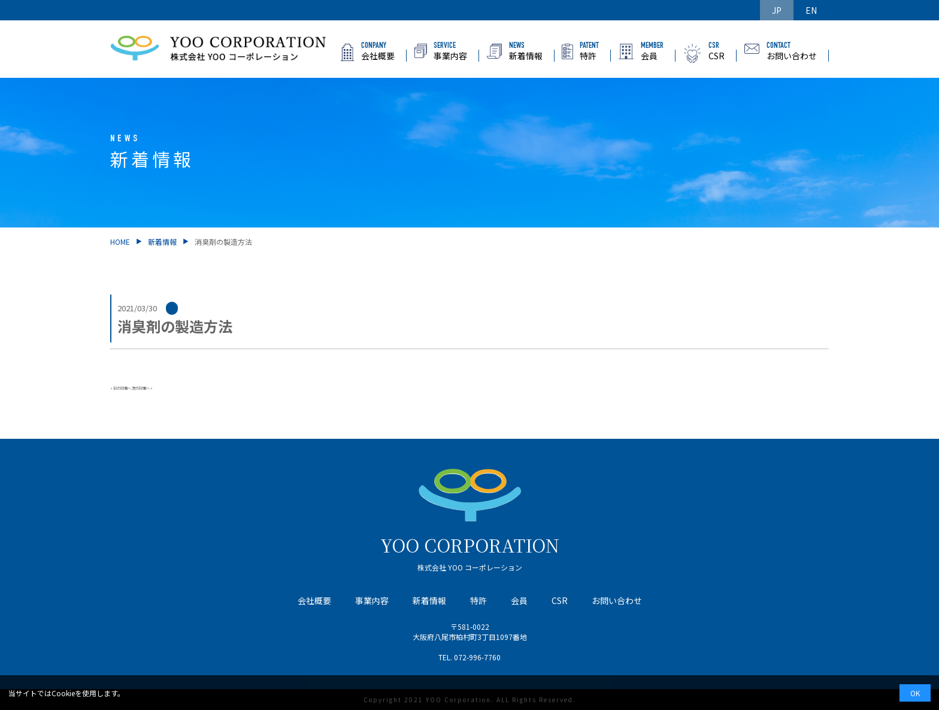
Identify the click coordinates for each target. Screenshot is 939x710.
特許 (478, 600)
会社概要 (314, 600)
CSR (560, 600)
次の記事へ (141, 388)
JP (777, 10)
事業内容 (372, 600)
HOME (120, 241)
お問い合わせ (617, 600)
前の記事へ (122, 388)
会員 (519, 600)
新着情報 (162, 241)
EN (811, 10)
